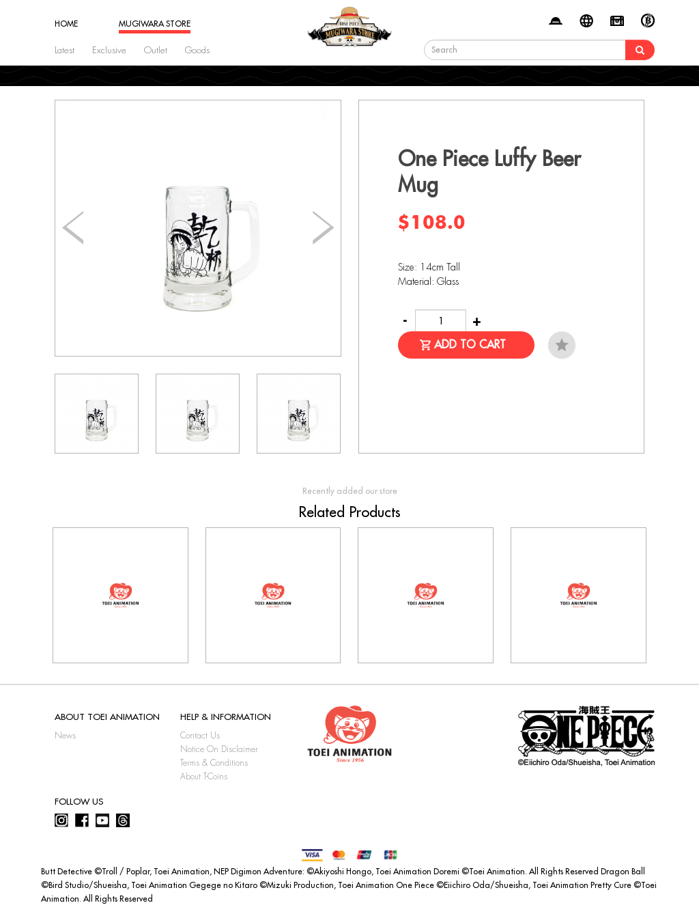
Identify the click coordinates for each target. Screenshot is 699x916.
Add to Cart (470, 344)
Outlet (155, 50)
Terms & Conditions (214, 763)
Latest (64, 50)
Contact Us (200, 735)
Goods (197, 50)
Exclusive (109, 50)
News (65, 735)
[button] (323, 228)
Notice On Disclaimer (219, 749)
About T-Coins (203, 776)
